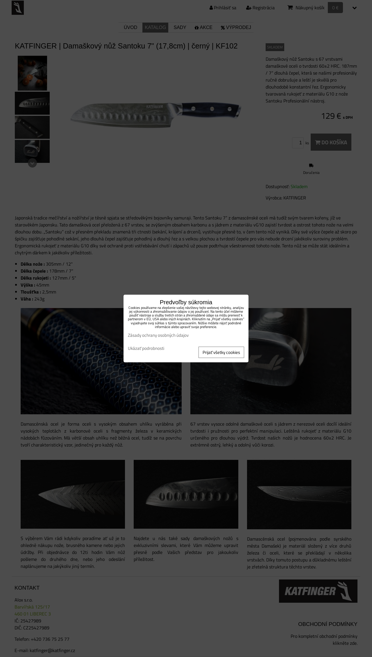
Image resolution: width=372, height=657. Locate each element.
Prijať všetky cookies (221, 352)
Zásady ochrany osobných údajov (158, 335)
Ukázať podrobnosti (146, 348)
